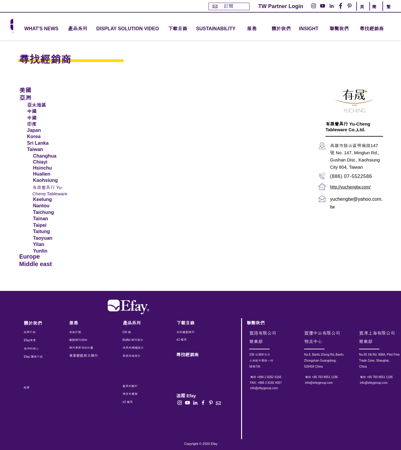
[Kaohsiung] (48, 180)
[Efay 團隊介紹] (36, 357)
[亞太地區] (49, 104)
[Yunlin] (49, 251)
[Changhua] (48, 156)
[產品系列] (139, 322)
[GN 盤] (136, 332)
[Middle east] (40, 264)
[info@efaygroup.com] (269, 388)
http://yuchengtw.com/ (350, 187)
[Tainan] (49, 218)
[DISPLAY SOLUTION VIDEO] (127, 29)
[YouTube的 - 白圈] (322, 5)
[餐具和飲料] (143, 386)
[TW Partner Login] (280, 6)
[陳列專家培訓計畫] (84, 348)
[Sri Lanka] (49, 143)
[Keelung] (48, 199)
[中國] (49, 110)
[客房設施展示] (136, 356)
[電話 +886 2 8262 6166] (274, 377)
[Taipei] (49, 225)
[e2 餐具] (193, 340)
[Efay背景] (36, 340)
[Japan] (49, 130)
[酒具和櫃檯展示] (148, 348)
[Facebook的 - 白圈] (340, 5)
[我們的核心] (36, 349)
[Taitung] (49, 231)
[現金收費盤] (135, 394)
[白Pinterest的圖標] (211, 403)
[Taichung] (48, 212)
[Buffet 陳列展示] (136, 340)
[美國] (40, 89)
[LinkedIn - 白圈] (331, 5)
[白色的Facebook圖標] (203, 403)
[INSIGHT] (310, 29)
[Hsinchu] (49, 168)
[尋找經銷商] (378, 29)
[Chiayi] (48, 162)
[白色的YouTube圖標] (187, 403)
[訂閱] (229, 6)
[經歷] (38, 388)
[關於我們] (281, 29)
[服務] (85, 322)
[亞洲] (40, 97)
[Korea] (49, 136)
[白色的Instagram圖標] (180, 403)
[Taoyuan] (49, 238)
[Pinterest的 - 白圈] (349, 5)
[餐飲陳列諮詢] (85, 340)
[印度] (49, 123)
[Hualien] (49, 174)
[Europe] (40, 256)
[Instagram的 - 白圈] (313, 5)
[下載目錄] (177, 29)
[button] (77, 29)
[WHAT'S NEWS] (42, 29)
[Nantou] (48, 205)
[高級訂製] (88, 332)
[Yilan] (49, 244)
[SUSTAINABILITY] (215, 29)
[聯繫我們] (339, 29)
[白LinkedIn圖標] (195, 403)
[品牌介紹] (40, 332)
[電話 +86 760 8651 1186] (329, 377)
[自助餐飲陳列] (193, 332)
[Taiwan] (49, 149)
